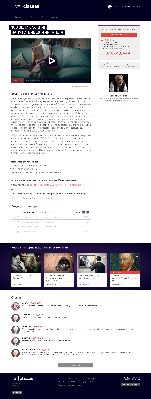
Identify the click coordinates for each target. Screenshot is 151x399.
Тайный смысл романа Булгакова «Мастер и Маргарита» (57, 185)
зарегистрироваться (132, 6)
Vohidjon (26, 327)
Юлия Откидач (29, 350)
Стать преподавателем (67, 382)
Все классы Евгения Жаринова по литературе (33, 198)
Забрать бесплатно (118, 34)
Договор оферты (89, 378)
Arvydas (26, 315)
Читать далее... (128, 100)
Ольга (25, 303)
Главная (61, 378)
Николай (26, 338)
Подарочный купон (88, 382)
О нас (70, 378)
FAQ (77, 378)
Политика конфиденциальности (70, 385)
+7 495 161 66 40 (132, 378)
